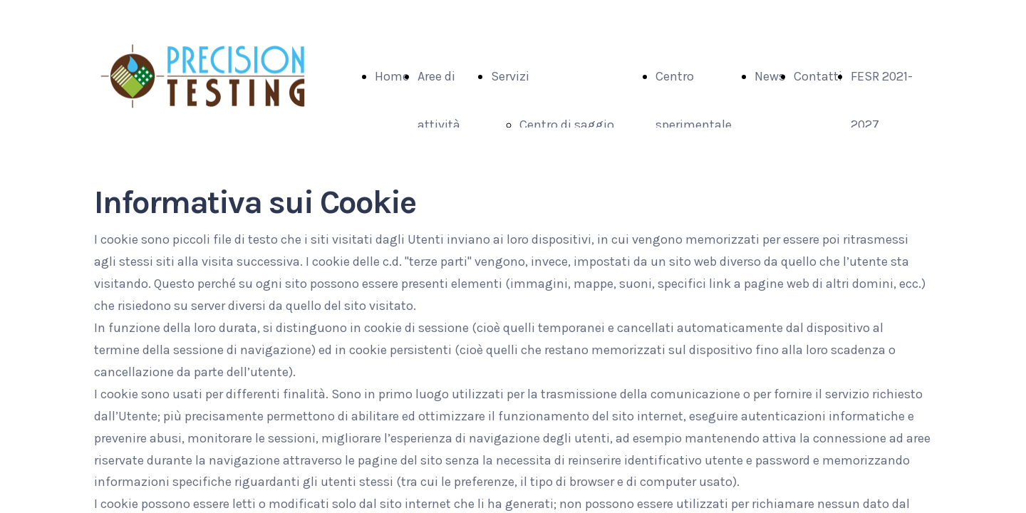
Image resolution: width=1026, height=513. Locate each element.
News (770, 76)
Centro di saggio (566, 125)
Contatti (818, 76)
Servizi (510, 76)
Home (392, 76)
